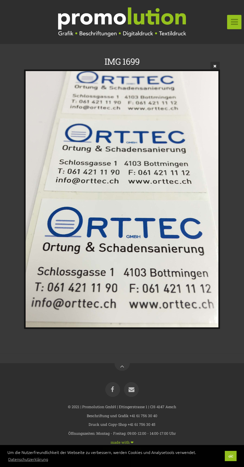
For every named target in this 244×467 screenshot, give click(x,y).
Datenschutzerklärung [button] (28, 459)
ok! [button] (230, 456)
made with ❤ (122, 442)
